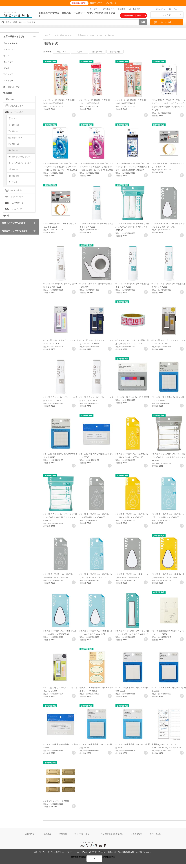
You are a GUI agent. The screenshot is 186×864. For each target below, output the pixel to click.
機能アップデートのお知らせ (103, 3)
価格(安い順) (97, 52)
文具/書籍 (82, 35)
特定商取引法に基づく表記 (112, 834)
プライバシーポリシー (83, 834)
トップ (47, 35)
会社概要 (121, 9)
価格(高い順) (115, 52)
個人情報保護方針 (126, 852)
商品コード (61, 52)
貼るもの (111, 35)
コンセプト (94, 9)
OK (94, 858)
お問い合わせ (155, 834)
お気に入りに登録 (74, 115)
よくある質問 (134, 9)
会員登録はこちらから (135, 15)
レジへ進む (162, 22)
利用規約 (63, 834)
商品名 (79, 52)
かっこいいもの (96, 35)
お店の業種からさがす (63, 35)
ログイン (171, 14)
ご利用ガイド (108, 9)
